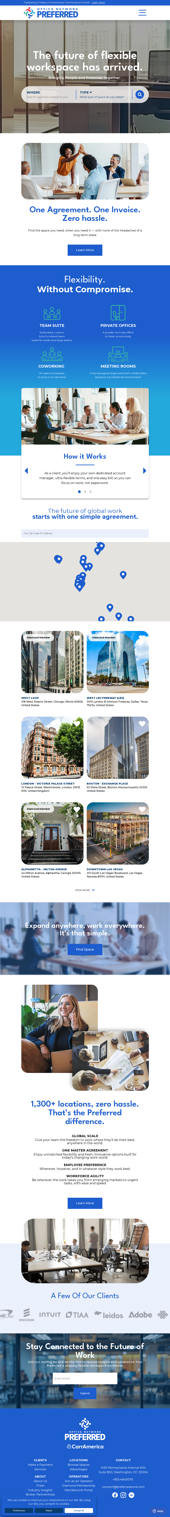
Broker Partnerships (40, 1494)
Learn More (98, 2)
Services (40, 1469)
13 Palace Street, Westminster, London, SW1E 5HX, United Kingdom (50, 789)
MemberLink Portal (79, 1490)
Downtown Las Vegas (105, 869)
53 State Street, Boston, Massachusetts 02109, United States (117, 789)
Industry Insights (40, 1490)
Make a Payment (40, 1465)
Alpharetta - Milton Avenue (44, 869)
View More (82, 890)
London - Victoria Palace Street (48, 783)
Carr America (85, 1446)
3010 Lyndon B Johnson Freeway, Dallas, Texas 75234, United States (117, 703)
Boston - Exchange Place (107, 783)
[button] (59, 560)
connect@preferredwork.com (123, 1487)
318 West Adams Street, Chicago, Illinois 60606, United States (52, 703)
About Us (40, 1481)
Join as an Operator (79, 1481)
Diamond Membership (78, 1485)
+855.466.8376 (123, 1479)
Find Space (85, 949)
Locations (79, 1460)
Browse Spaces (79, 1465)
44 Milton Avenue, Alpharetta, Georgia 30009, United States (51, 874)
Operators (78, 1476)
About (40, 1476)
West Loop (30, 697)
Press (40, 1485)
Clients (40, 1460)
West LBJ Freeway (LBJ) (105, 697)
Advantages (78, 1469)
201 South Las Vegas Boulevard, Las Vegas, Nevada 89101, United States (115, 874)
